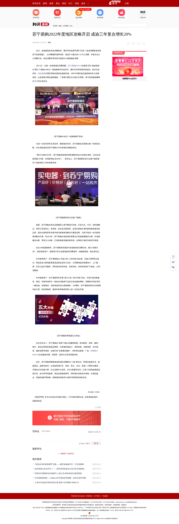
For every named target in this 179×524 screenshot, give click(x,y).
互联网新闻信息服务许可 (52, 507)
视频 (40, 369)
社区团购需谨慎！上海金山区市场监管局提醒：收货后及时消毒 (60, 478)
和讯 (49, 42)
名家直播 (100, 13)
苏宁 (39, 69)
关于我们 (97, 496)
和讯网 (55, 26)
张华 (36, 81)
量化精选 (121, 13)
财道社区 (57, 13)
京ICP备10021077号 (127, 510)
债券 (77, 3)
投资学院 (36, 13)
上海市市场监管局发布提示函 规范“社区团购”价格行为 (57, 482)
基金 (58, 3)
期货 (64, 3)
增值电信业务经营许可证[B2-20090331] (72, 507)
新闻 (45, 3)
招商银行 (94, 350)
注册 (127, 3)
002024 (78, 65)
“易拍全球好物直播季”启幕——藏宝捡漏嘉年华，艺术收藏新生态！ (61, 464)
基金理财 (78, 13)
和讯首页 (36, 3)
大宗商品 (81, 54)
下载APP (142, 13)
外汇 (70, 3)
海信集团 (41, 73)
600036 (35, 354)
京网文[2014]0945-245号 (68, 510)
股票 (51, 3)
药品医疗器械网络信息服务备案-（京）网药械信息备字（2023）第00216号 (98, 510)
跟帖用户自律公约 (94, 432)
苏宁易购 (71, 65)
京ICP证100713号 (38, 507)
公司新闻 (65, 26)
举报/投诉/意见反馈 (78, 496)
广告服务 (104, 496)
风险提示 (124, 504)
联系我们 (89, 496)
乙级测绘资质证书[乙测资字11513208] (120, 507)
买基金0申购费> (85, 9)
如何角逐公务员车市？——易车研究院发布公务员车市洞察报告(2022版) (61, 468)
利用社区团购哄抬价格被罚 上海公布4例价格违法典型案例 (58, 473)
